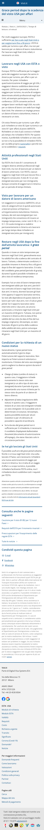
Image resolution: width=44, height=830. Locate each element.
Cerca (4, 794)
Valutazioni (7, 767)
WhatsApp (8, 565)
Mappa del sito (8, 798)
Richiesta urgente (9, 729)
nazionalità (25, 144)
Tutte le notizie (8, 541)
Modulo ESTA (7, 713)
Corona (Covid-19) (10, 740)
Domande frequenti (10, 759)
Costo (4, 725)
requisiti (21, 147)
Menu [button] (13, 20)
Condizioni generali (10, 771)
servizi (9, 657)
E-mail (6, 555)
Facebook (7, 560)
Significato (6, 736)
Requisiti (5, 721)
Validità (5, 717)
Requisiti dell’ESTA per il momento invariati (21, 528)
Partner (5, 779)
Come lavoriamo (9, 763)
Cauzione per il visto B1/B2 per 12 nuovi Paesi (19, 522)
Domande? (6, 744)
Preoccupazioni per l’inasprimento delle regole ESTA (19, 535)
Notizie (5, 748)
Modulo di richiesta (10, 709)
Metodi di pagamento (11, 802)
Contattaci (6, 783)
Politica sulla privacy (11, 775)
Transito (5, 733)
